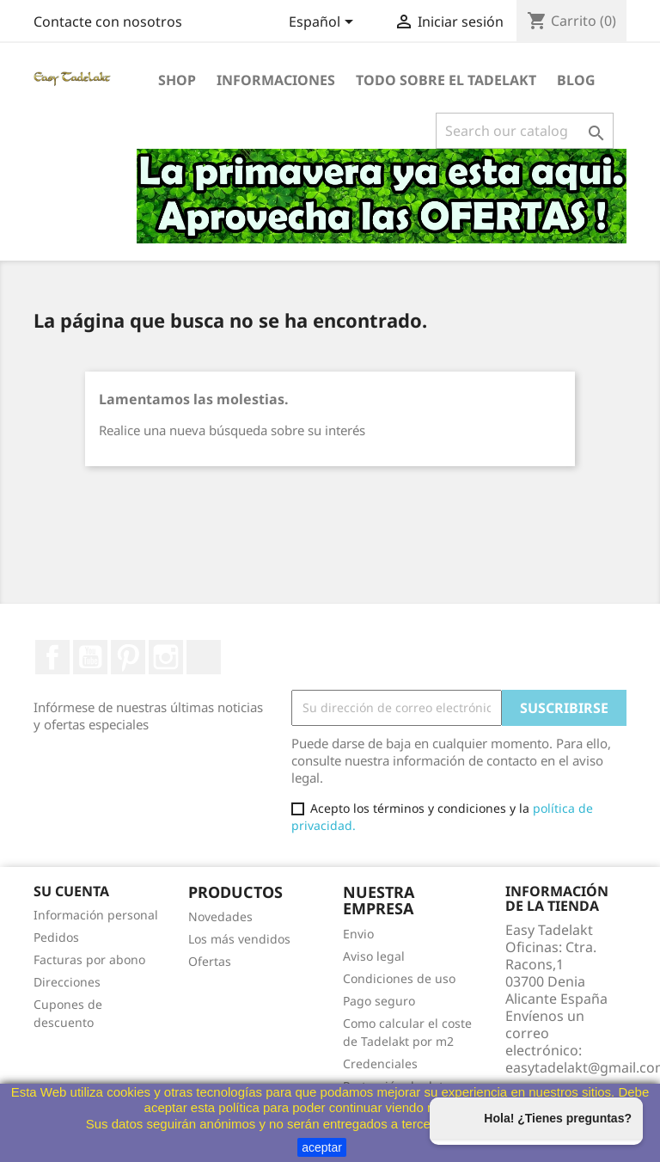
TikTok (203, 657)
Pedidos (56, 937)
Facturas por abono (89, 959)
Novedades (220, 916)
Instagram (166, 657)
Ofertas (209, 961)
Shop (177, 80)
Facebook (52, 657)
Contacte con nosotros (108, 21)
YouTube (90, 657)
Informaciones (276, 80)
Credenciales (380, 1063)
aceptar (322, 1147)
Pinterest (128, 657)
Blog (576, 80)
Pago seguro (379, 1001)
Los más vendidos (239, 939)
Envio (358, 933)
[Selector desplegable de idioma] (324, 23)
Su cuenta (71, 891)
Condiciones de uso (399, 978)
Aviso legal (374, 956)
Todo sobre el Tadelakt (446, 80)
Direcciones (67, 982)
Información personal (96, 915)
